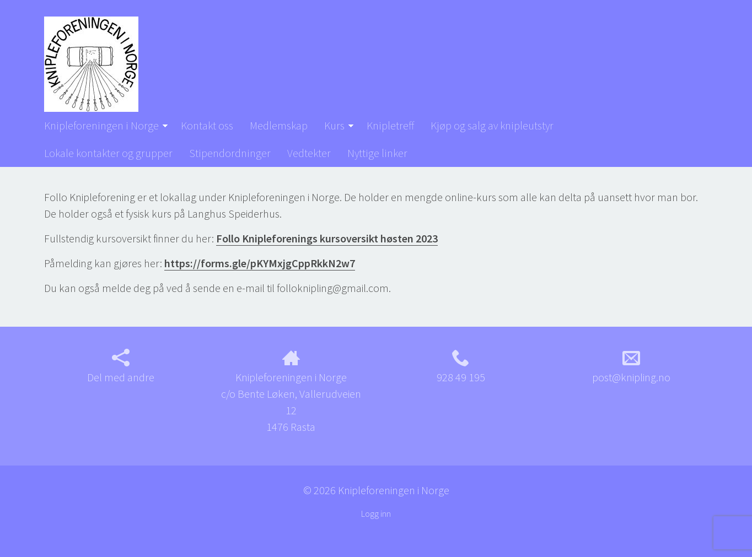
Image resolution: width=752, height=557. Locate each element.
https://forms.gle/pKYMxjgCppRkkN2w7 (259, 263)
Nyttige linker (377, 153)
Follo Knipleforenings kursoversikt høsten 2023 (327, 238)
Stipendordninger (230, 153)
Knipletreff (390, 125)
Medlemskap (279, 125)
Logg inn (376, 513)
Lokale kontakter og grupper (108, 153)
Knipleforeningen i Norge (101, 125)
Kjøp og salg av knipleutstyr (492, 125)
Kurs (334, 125)
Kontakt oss (207, 125)
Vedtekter (309, 153)
